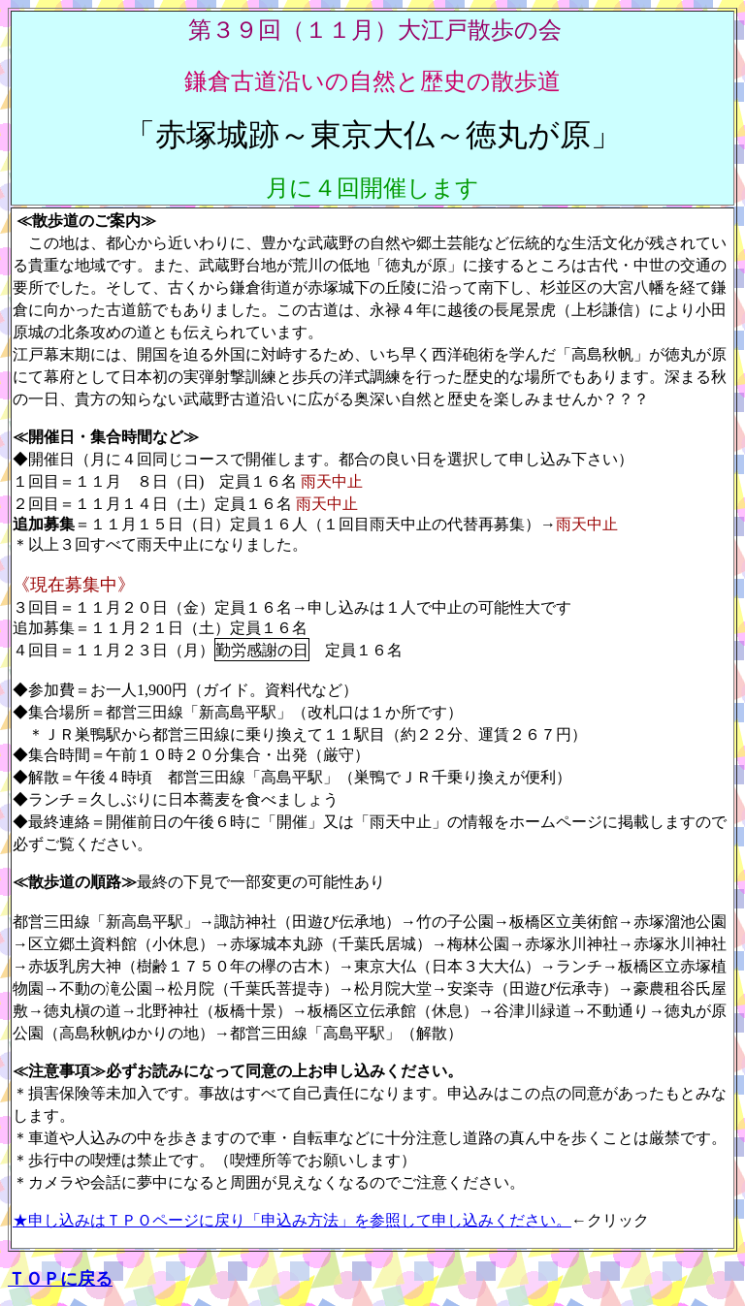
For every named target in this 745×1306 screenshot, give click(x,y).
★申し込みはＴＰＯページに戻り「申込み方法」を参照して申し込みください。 (292, 1220)
